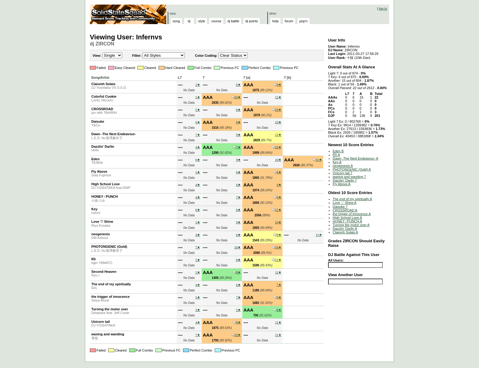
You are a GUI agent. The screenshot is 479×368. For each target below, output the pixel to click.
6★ (238, 84)
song (176, 21)
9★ (278, 84)
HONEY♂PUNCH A (347, 221)
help (275, 21)
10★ (237, 97)
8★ (238, 109)
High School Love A (347, 217)
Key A (337, 162)
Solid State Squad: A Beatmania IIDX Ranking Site (129, 14)
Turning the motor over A (351, 225)
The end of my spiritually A (352, 199)
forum (289, 21)
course (216, 21)
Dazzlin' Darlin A (345, 228)
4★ (197, 147)
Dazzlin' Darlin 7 (345, 180)
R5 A (336, 155)
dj (189, 21)
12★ (278, 97)
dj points (251, 21)
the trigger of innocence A (352, 214)
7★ (197, 134)
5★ (197, 97)
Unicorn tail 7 (342, 173)
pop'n (303, 21)
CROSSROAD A (345, 210)
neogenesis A (343, 166)
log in (383, 8)
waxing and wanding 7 (349, 177)
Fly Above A (341, 184)
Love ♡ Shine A (345, 202)
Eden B (338, 151)
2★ (197, 84)
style (201, 21)
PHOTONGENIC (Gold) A (352, 169)
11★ (278, 134)
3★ (197, 310)
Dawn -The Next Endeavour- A (355, 158)
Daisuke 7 (340, 206)
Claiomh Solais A (345, 232)
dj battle (234, 21)
